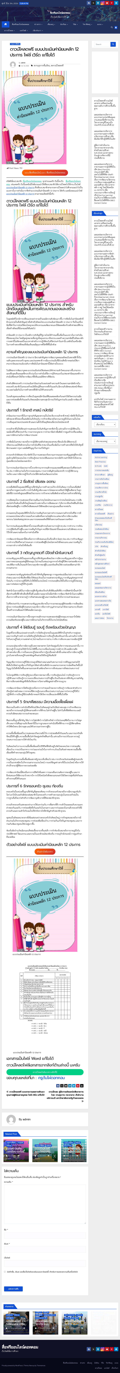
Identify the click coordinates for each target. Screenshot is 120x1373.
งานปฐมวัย (20, 1142)
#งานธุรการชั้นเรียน (42, 65)
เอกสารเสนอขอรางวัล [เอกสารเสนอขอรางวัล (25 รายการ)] (103, 601)
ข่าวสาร (37, 24)
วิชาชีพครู (87, 24)
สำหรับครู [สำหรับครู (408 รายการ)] (104, 546)
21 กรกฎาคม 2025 (73, 1328)
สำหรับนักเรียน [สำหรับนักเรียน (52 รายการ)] (100, 551)
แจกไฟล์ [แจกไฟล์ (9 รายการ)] (106, 609)
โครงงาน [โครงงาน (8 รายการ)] (110, 618)
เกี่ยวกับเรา (37, 31)
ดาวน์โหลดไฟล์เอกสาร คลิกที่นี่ (45, 1072)
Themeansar (41, 1365)
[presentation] (22, 1280)
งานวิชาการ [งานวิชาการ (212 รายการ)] (108, 505)
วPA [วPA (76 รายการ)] (96, 546)
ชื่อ (6, 1229)
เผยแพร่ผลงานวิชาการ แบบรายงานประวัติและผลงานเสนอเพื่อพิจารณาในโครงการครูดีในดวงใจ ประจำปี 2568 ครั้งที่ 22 (104, 119)
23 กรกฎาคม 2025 (44, 1328)
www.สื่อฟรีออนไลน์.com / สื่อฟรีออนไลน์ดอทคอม (45, 172)
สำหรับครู (9, 1145)
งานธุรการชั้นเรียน (15, 44)
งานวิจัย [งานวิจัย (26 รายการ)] (98, 505)
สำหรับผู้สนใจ (10, 1318)
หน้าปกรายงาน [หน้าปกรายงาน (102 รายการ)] (100, 559)
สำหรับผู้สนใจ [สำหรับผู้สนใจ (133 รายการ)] (100, 555)
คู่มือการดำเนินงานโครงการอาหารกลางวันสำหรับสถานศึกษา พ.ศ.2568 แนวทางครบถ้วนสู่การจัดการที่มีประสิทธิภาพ (104, 151)
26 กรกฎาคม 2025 (15, 1328)
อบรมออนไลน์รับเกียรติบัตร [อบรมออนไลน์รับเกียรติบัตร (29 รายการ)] (103, 578)
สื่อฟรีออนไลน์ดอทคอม (60, 12)
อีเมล (7, 1243)
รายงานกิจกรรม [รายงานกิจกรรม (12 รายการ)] (101, 538)
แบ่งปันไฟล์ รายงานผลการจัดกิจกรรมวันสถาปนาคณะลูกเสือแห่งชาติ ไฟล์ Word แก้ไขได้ (105, 403)
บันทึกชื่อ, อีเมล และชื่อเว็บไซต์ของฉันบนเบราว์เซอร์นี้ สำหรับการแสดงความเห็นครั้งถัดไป (42, 1271)
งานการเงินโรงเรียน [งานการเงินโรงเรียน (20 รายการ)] (102, 479)
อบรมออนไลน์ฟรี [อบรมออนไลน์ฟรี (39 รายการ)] (101, 572)
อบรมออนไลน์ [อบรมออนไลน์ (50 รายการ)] (100, 568)
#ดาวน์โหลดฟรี (57, 65)
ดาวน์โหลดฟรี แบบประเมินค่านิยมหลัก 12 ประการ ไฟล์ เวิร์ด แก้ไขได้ (44, 52)
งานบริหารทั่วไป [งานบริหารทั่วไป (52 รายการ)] (101, 492)
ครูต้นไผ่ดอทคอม (51, 1078)
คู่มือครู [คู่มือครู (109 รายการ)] (110, 475)
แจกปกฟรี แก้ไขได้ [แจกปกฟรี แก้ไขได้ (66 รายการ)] (101, 605)
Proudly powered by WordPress (12, 1365)
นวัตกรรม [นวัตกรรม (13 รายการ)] (98, 525)
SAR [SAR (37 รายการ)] (105, 466)
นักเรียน (63, 24)
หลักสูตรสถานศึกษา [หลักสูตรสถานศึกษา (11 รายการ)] (102, 564)
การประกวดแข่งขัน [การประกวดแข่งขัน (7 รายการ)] (102, 470)
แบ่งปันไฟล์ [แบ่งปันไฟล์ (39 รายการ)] (106, 614)
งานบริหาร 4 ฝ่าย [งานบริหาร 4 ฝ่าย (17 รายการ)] (101, 488)
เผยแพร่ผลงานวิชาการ (49, 1315)
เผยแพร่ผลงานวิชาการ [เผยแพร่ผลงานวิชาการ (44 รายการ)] (103, 588)
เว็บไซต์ (7, 1257)
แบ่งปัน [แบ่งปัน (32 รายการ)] (97, 614)
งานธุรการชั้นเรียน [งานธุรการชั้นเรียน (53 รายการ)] (101, 483)
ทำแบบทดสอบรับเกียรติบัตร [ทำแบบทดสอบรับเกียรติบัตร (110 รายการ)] (103, 519)
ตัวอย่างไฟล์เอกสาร (45, 851)
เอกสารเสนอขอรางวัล (41, 1318)
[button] (112, 27)
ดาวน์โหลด (9, 31)
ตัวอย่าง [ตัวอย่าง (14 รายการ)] (111, 514)
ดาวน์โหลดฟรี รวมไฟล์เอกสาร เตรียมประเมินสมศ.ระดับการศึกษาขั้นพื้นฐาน (105, 104)
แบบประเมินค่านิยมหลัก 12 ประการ (20, 187)
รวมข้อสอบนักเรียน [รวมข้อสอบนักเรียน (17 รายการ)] (102, 529)
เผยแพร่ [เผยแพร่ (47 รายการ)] (97, 583)
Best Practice (69, 1315)
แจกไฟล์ (23, 31)
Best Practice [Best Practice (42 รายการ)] (100, 462)
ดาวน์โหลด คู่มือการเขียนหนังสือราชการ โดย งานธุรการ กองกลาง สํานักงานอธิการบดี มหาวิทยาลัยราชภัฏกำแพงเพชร (65, 1096)
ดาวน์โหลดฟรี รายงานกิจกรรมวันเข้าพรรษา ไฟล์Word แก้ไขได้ (103, 331)
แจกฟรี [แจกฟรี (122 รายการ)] (97, 609)
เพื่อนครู (50, 24)
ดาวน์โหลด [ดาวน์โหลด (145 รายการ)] (99, 509)
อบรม (99, 24)
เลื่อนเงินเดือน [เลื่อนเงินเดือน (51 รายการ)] (100, 592)
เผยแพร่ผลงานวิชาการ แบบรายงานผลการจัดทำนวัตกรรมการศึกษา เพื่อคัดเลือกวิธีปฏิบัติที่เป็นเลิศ (104, 135)
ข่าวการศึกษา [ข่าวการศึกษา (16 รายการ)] (100, 475)
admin (23, 63)
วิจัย (75, 24)
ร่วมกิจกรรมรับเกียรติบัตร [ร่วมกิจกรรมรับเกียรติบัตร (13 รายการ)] (104, 542)
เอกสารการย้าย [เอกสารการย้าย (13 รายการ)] (101, 596)
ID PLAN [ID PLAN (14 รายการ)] (98, 466)
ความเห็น (8, 1182)
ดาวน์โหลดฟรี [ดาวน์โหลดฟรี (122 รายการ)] (100, 514)
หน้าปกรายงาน (67, 1145)
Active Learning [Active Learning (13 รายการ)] (101, 457)
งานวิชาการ (9, 1315)
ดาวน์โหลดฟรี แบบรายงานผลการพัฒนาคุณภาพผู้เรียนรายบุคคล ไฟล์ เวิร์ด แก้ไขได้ (25, 1093)
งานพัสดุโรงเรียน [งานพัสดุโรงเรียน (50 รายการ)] (101, 501)
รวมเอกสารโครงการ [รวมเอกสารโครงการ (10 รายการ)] (102, 533)
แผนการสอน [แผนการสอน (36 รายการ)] (99, 618)
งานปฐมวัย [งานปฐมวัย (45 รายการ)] (99, 496)
